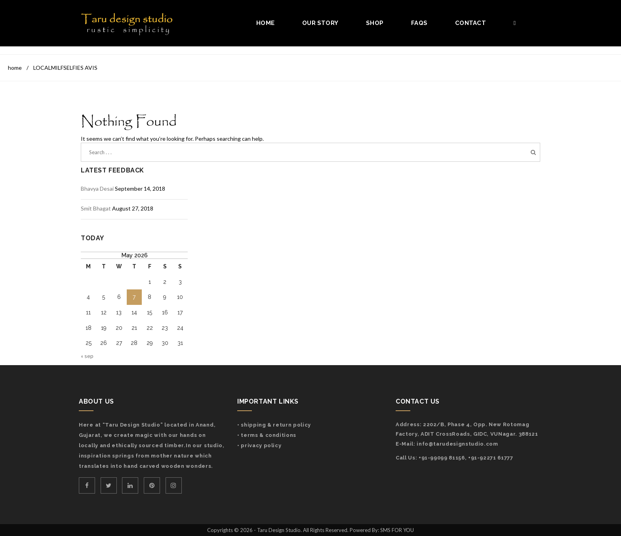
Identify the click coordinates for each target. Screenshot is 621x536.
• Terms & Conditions (266, 435)
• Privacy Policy (259, 445)
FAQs (419, 23)
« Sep (87, 355)
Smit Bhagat (96, 208)
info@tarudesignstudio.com (457, 444)
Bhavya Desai (97, 188)
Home (265, 23)
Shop (374, 23)
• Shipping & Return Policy (274, 425)
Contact (470, 23)
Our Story (320, 23)
